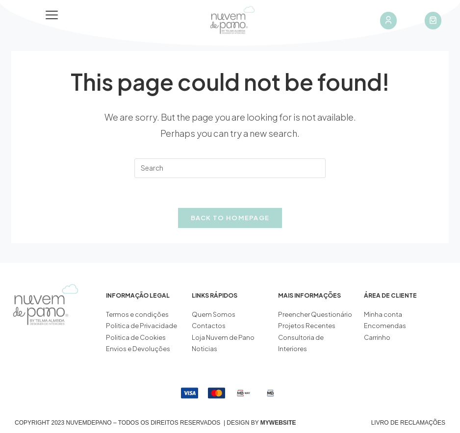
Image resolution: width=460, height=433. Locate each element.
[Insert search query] (230, 168)
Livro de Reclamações (408, 422)
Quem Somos (213, 314)
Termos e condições (138, 314)
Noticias (204, 349)
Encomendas (385, 326)
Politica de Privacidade (141, 326)
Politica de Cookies (136, 337)
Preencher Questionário (315, 314)
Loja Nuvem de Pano (223, 337)
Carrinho (377, 337)
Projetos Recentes (306, 326)
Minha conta (383, 314)
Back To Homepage (230, 218)
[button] (52, 15)
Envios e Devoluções (138, 349)
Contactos (209, 326)
